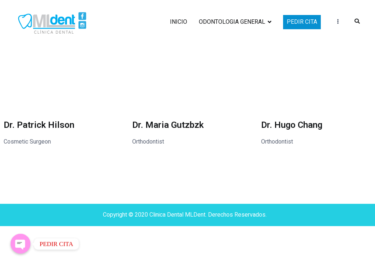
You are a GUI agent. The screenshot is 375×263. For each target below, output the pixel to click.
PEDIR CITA (302, 22)
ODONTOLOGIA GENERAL (232, 22)
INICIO (178, 22)
